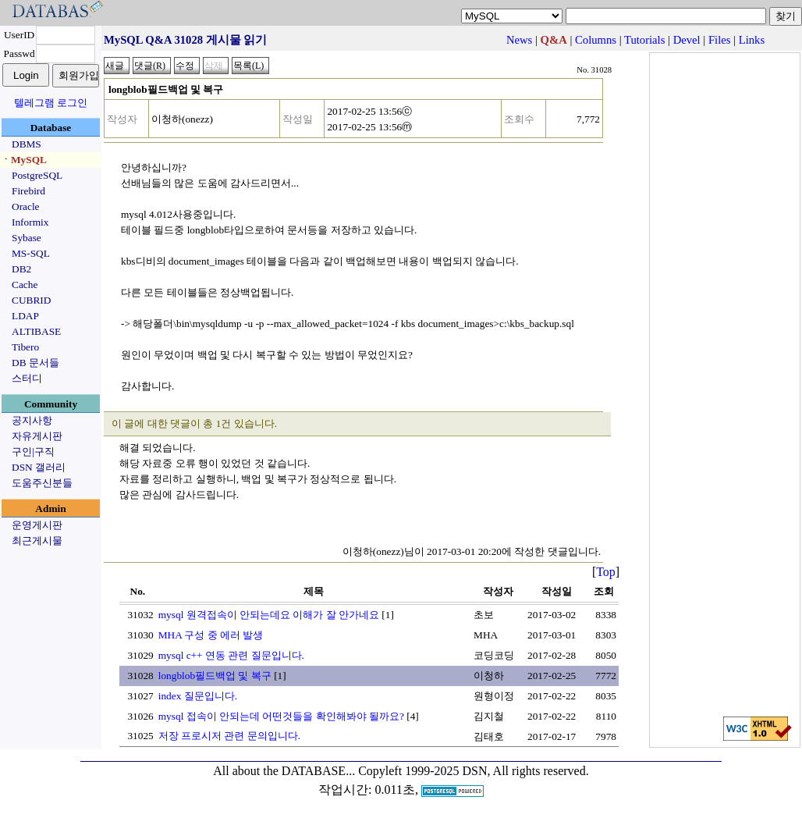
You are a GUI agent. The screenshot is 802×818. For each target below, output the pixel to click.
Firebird (28, 191)
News (519, 40)
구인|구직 (33, 451)
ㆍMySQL (24, 159)
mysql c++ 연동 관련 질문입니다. (231, 655)
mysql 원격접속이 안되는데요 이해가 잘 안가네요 (268, 615)
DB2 (21, 269)
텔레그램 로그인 (50, 102)
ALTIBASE (36, 331)
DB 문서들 (35, 362)
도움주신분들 (42, 483)
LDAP (25, 316)
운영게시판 (37, 525)
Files (719, 40)
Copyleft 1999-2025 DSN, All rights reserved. (473, 770)
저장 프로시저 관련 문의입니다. (229, 736)
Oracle (26, 206)
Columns (595, 40)
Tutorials (644, 40)
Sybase (26, 238)
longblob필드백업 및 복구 (214, 675)
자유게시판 (37, 436)
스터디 (27, 378)
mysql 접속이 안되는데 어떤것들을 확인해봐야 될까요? (281, 716)
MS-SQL (31, 253)
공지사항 (32, 420)
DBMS (26, 144)
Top (606, 571)
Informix (30, 222)
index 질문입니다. (197, 696)
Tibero (25, 347)
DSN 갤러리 (39, 467)
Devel (687, 40)
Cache (24, 284)
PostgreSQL (37, 175)
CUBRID (31, 300)
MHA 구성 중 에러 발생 (211, 635)
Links (752, 40)
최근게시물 (37, 540)
